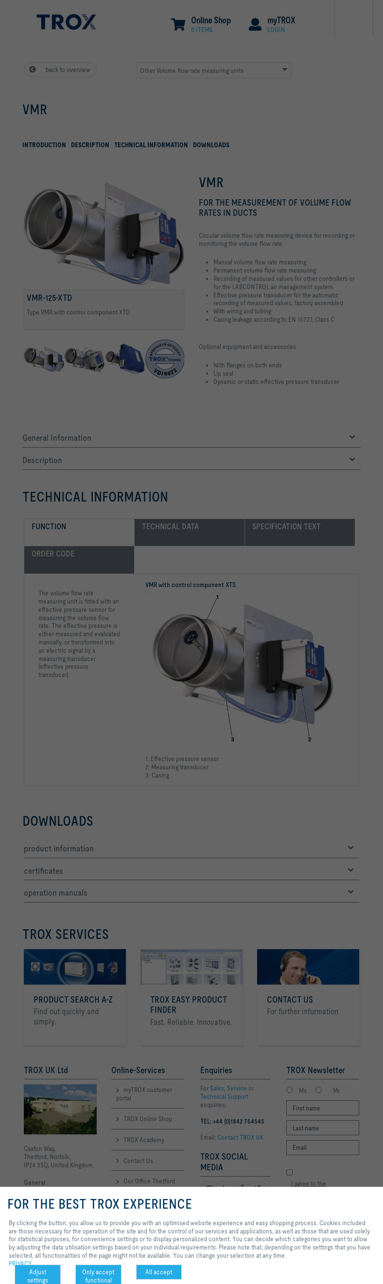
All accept (158, 1272)
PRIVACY (20, 1263)
